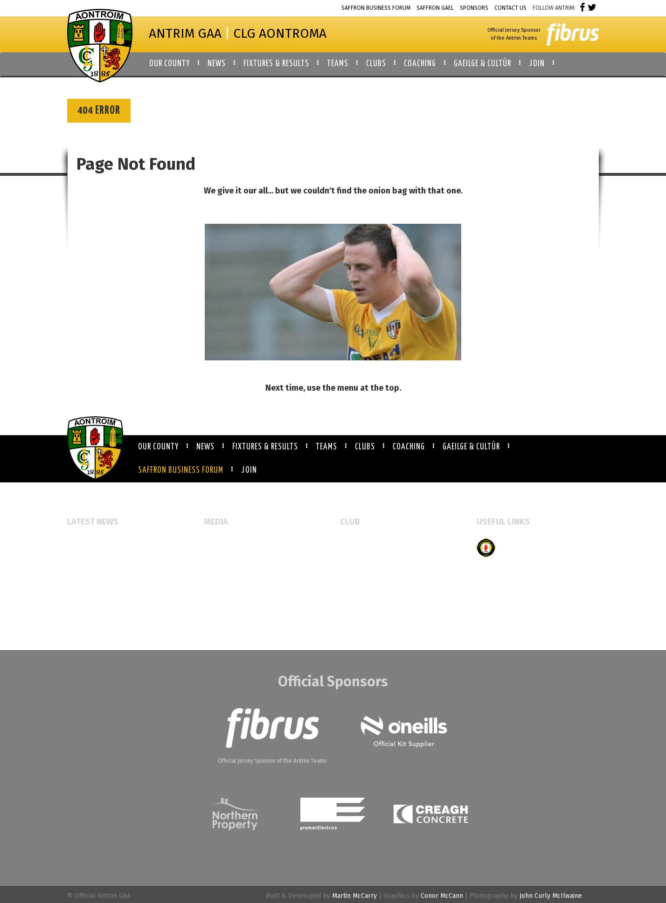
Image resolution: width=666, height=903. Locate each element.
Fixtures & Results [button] (276, 64)
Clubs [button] (376, 64)
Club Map (354, 558)
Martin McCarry (354, 896)
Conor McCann (442, 896)
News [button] (217, 64)
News (205, 447)
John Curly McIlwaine (551, 896)
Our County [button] (169, 64)
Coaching (409, 447)
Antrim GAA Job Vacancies (104, 621)
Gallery (215, 558)
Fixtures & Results (265, 447)
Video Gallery (224, 573)
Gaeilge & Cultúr (471, 447)
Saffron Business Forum (375, 8)
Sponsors (474, 8)
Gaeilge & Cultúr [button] (482, 64)
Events (214, 543)
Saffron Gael (435, 8)
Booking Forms (362, 573)
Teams (326, 447)
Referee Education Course (106, 582)
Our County (158, 447)
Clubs (365, 447)
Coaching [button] (420, 64)
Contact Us (510, 8)
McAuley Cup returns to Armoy (113, 567)
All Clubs (354, 543)
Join (249, 470)
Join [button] (537, 64)
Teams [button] (337, 64)
